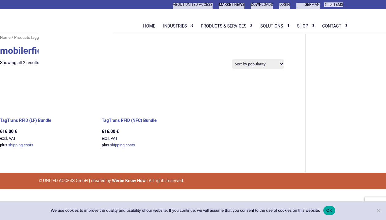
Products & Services (223, 26)
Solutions (271, 26)
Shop (302, 26)
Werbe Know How (129, 180)
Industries (175, 26)
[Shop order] (258, 64)
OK (329, 210)
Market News (231, 5)
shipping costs (20, 145)
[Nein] (378, 210)
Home (149, 26)
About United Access (193, 5)
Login (284, 5)
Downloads (262, 5)
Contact (331, 26)
